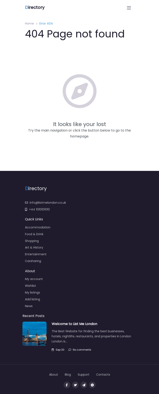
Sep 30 (58, 349)
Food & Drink (34, 234)
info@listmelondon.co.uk (45, 202)
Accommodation (37, 227)
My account (34, 279)
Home (29, 23)
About (53, 374)
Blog (68, 374)
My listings (32, 292)
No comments (80, 349)
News (29, 306)
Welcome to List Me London (74, 323)
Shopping (32, 241)
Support (83, 374)
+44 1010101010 (37, 209)
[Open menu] (129, 7)
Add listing (32, 299)
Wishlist (30, 286)
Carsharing (33, 261)
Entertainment (36, 254)
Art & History (34, 247)
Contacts (103, 374)
